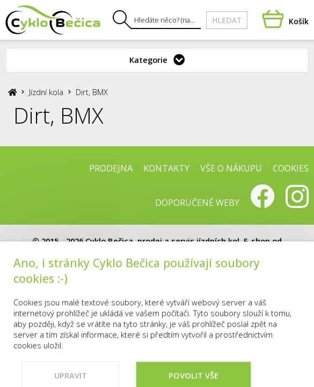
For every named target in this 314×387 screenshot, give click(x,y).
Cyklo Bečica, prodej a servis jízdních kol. (163, 240)
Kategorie (148, 59)
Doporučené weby (197, 203)
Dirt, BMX (92, 92)
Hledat (227, 20)
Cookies (291, 168)
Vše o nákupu (231, 168)
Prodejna (111, 168)
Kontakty (166, 168)
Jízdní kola (46, 92)
